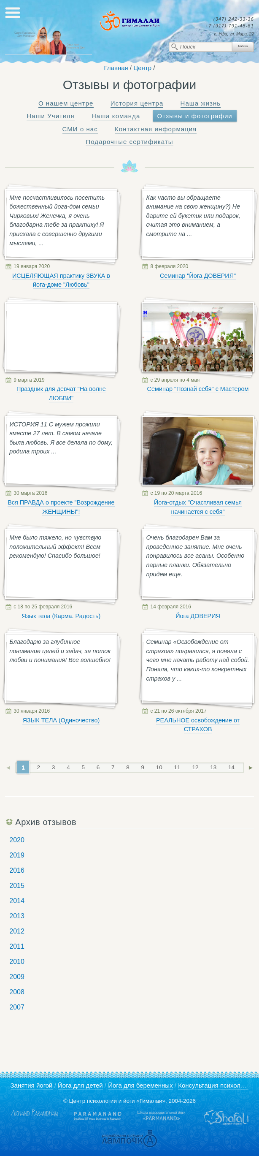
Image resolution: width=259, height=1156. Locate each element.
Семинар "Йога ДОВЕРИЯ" (198, 275)
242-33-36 (233, 19)
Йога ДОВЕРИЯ (197, 616)
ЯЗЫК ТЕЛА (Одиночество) (61, 720)
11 (177, 767)
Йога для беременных (140, 1085)
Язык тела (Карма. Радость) (61, 616)
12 (195, 767)
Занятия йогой (32, 1085)
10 (159, 767)
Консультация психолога (214, 1085)
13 (213, 767)
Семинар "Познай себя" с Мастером (198, 388)
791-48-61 (229, 26)
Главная (116, 67)
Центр (142, 67)
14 (231, 767)
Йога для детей (80, 1085)
